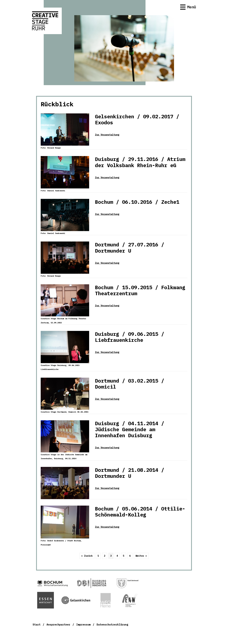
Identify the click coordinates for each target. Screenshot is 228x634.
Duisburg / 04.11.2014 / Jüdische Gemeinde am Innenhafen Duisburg (129, 429)
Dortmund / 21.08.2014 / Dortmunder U (129, 473)
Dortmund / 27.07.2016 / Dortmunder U (129, 247)
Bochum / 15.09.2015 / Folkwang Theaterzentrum (140, 290)
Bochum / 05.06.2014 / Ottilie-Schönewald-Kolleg (140, 511)
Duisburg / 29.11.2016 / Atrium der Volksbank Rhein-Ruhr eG (140, 162)
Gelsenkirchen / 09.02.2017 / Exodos (137, 119)
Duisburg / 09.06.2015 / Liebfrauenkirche (129, 337)
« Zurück (87, 555)
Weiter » (141, 555)
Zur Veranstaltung (107, 134)
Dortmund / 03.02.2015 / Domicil (129, 383)
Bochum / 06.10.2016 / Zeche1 (137, 202)
